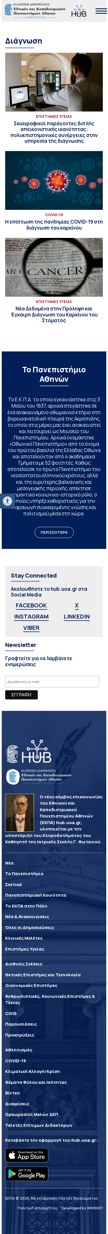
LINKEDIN (77, 616)
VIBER (31, 627)
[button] (7, 501)
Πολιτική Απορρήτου (37, 1207)
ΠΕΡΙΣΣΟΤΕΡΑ (54, 532)
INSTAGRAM (31, 616)
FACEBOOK (31, 605)
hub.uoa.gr (83, 1140)
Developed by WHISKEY (82, 1207)
